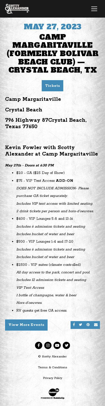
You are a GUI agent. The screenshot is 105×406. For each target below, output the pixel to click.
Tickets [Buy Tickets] (52, 85)
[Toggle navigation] (94, 8)
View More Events (26, 325)
